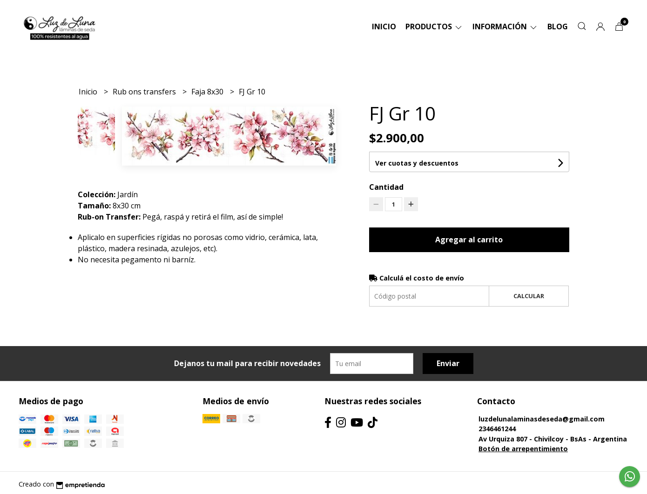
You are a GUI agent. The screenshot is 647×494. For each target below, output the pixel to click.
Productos (434, 26)
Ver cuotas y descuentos (416, 163)
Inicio (384, 26)
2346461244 (497, 428)
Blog (557, 26)
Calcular (528, 296)
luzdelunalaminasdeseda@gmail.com (542, 418)
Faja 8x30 (208, 92)
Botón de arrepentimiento (523, 448)
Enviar (448, 363)
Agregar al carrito (469, 239)
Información (505, 26)
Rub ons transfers (145, 92)
